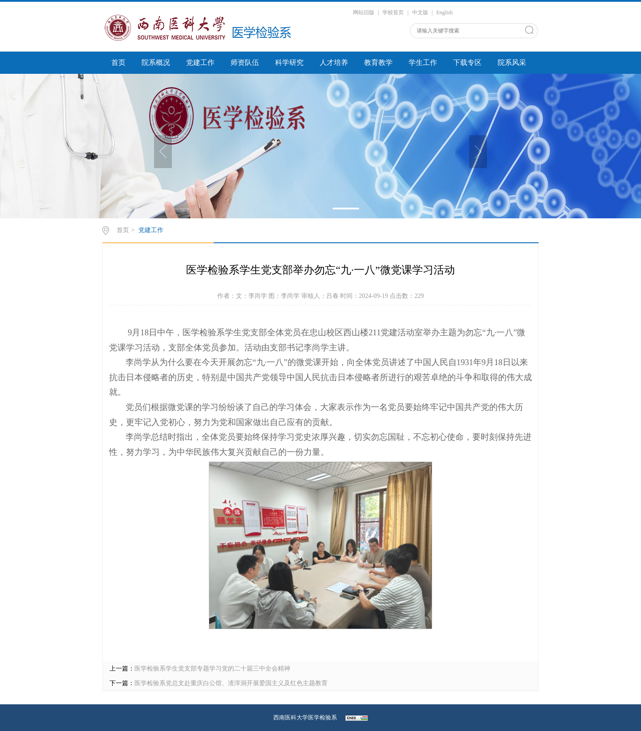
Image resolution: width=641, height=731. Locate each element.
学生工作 (423, 62)
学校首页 (393, 12)
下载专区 (467, 62)
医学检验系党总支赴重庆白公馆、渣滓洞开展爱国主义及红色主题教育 (231, 683)
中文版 (420, 12)
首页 (118, 62)
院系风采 (512, 62)
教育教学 (378, 62)
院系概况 (156, 62)
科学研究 (289, 62)
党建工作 (200, 62)
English (444, 12)
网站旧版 (363, 12)
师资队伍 (245, 62)
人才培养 (334, 62)
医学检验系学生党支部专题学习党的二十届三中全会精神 (212, 668)
